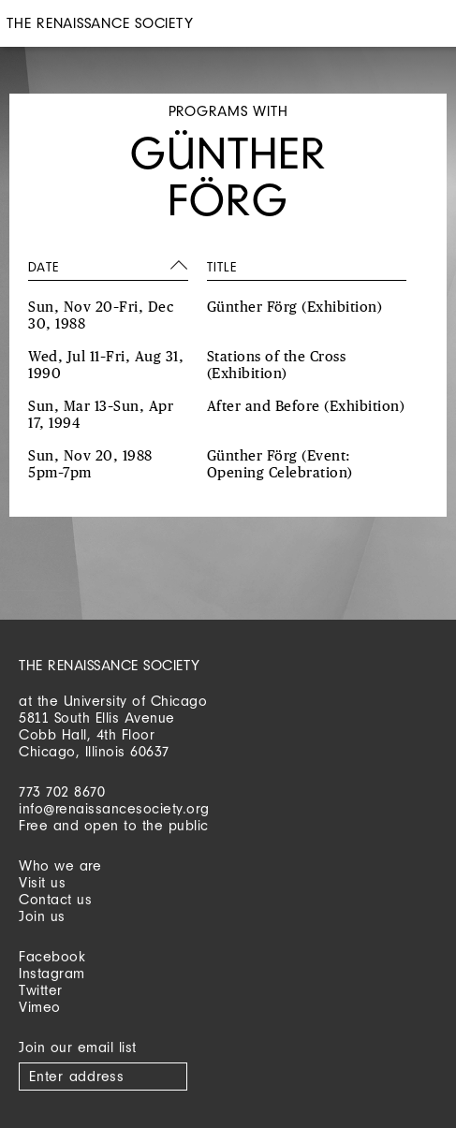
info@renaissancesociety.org (114, 808)
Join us (42, 916)
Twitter (41, 990)
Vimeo (40, 1007)
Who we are (60, 865)
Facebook (52, 956)
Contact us (55, 899)
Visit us (42, 882)
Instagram (52, 973)
